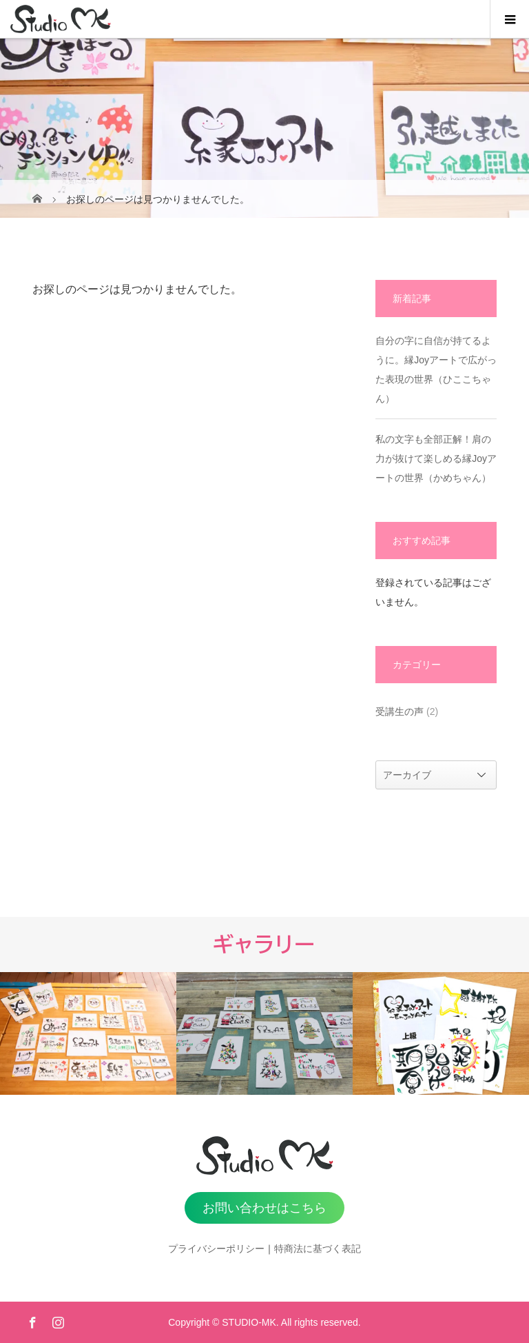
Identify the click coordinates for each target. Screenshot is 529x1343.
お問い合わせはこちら (264, 1208)
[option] (88, 1033)
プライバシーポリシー (216, 1248)
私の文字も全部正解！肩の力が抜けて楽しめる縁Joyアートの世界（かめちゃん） (436, 458)
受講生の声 (399, 711)
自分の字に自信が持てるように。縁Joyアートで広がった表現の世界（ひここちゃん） (436, 369)
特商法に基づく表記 (317, 1248)
